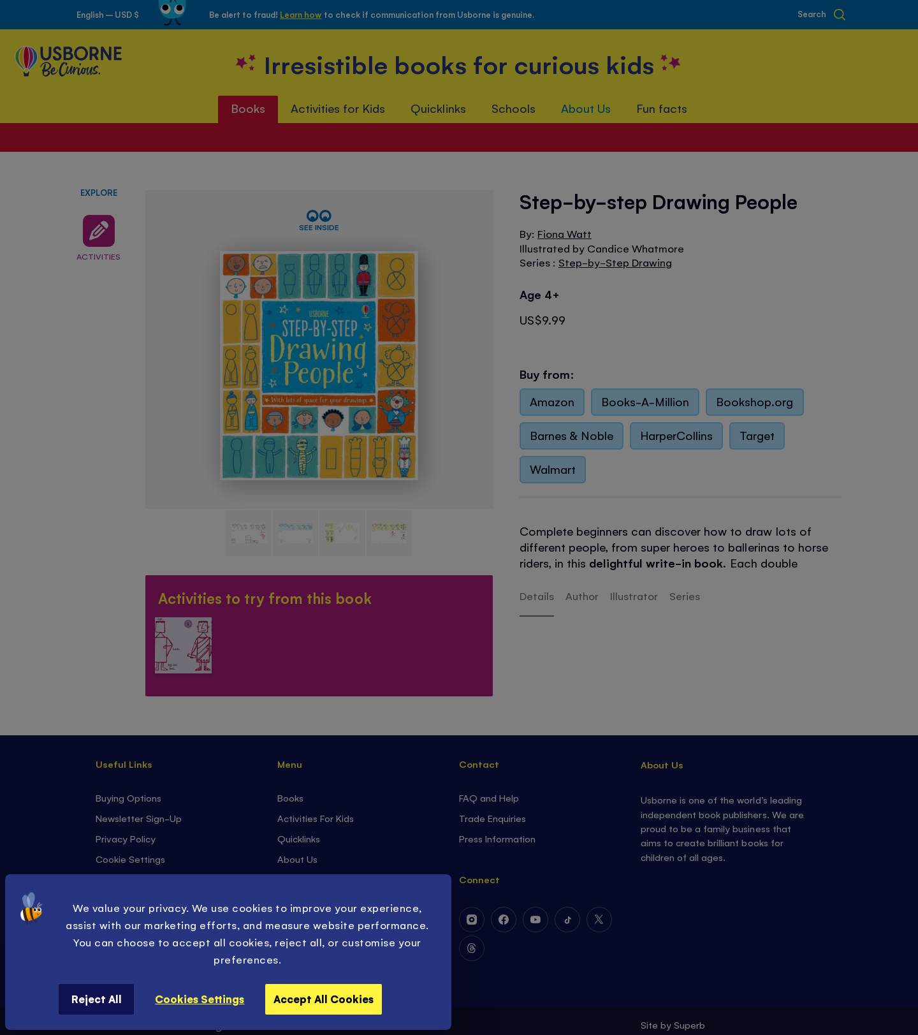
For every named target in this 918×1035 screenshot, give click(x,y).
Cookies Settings (199, 999)
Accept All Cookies (323, 999)
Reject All (96, 999)
